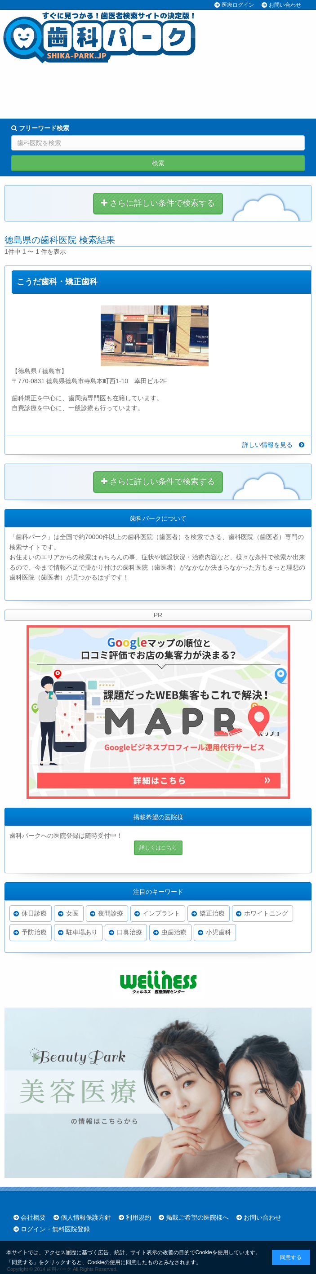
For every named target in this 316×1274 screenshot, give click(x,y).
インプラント (161, 913)
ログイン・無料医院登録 (55, 1229)
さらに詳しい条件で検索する (158, 203)
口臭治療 (129, 932)
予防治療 (34, 932)
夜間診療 (110, 913)
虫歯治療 (174, 932)
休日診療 (34, 913)
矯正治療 (212, 913)
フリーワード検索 (40, 128)
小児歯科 (218, 932)
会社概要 (33, 1217)
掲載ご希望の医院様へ (197, 1217)
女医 (72, 913)
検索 (158, 163)
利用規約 (138, 1217)
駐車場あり (82, 932)
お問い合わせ (285, 5)
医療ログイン (238, 5)
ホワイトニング (266, 913)
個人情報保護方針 (86, 1217)
